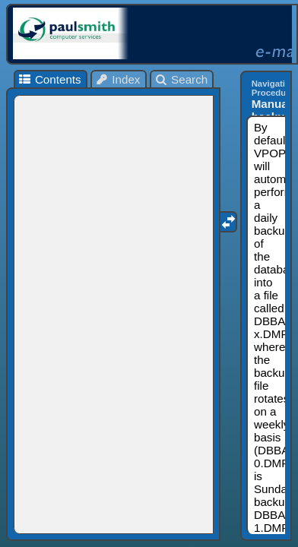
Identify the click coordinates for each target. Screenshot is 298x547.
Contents (49, 79)
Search (181, 79)
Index (118, 79)
